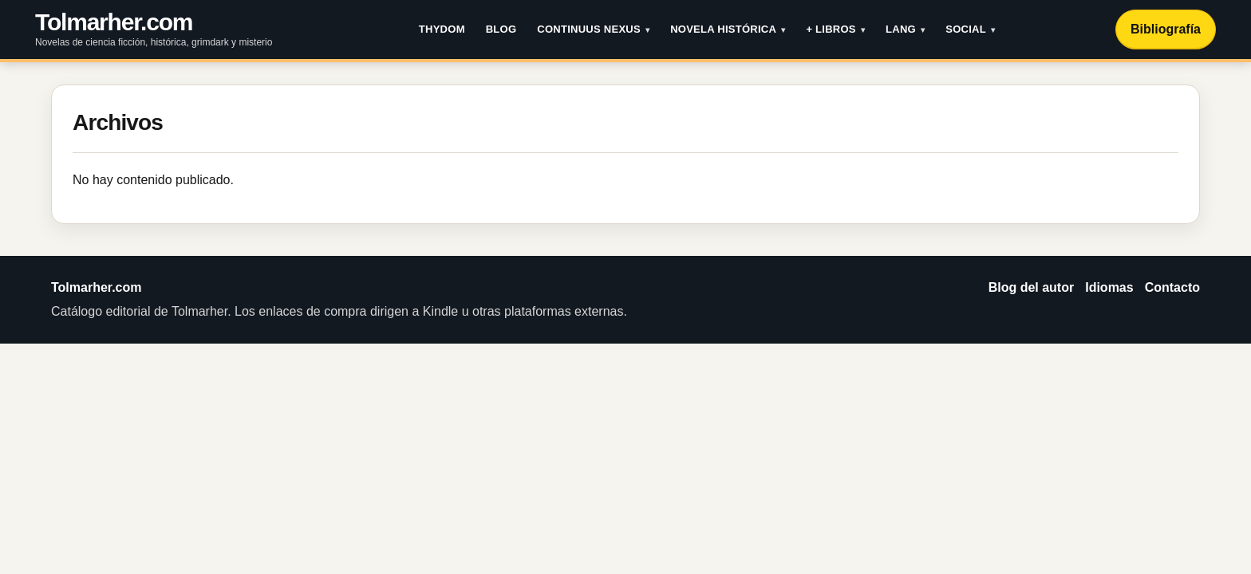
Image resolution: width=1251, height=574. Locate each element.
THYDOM (442, 29)
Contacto (1172, 287)
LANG (901, 29)
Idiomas (1109, 287)
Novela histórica (723, 29)
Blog (501, 29)
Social (965, 29)
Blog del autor (1032, 287)
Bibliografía (1166, 29)
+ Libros (830, 29)
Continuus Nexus (589, 29)
